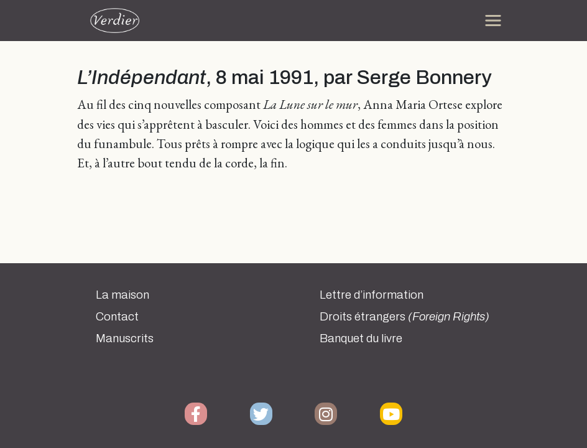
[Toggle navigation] (493, 20)
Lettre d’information (371, 295)
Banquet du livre (361, 338)
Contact (117, 316)
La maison (122, 295)
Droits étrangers (404, 316)
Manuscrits (125, 338)
